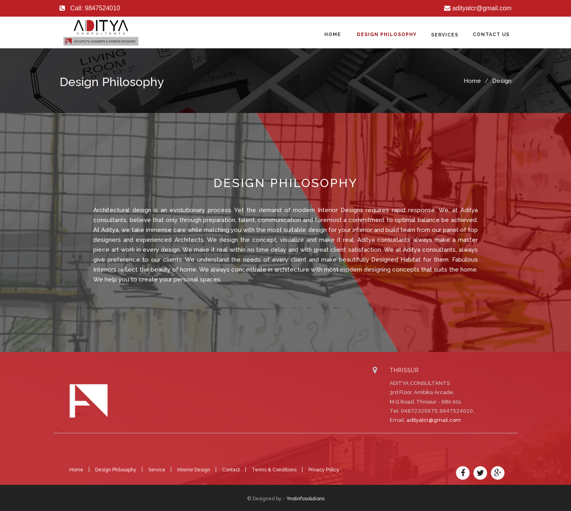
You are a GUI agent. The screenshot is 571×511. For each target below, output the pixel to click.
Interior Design (194, 470)
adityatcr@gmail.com (433, 420)
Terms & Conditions (275, 470)
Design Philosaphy (116, 470)
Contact (231, 470)
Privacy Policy (323, 470)
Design (502, 80)
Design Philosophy (387, 34)
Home (332, 34)
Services (444, 35)
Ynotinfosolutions (305, 498)
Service (157, 470)
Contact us (491, 34)
